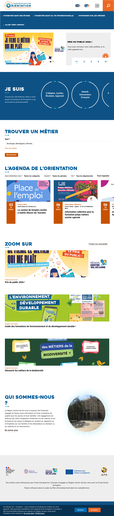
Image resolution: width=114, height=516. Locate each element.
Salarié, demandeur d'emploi (85, 95)
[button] (76, 61)
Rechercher (11, 155)
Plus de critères (11, 148)
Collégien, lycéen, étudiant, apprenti (55, 94)
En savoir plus (11, 430)
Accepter (94, 510)
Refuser (80, 510)
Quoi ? (7, 139)
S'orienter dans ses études (17, 16)
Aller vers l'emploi (14, 25)
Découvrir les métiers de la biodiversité (24, 370)
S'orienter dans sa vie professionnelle (54, 16)
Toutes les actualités (98, 244)
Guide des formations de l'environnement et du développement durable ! (40, 326)
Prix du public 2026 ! (15, 282)
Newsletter (78, 5)
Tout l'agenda (103, 176)
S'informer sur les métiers (92, 16)
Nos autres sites (97, 5)
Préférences (40, 513)
